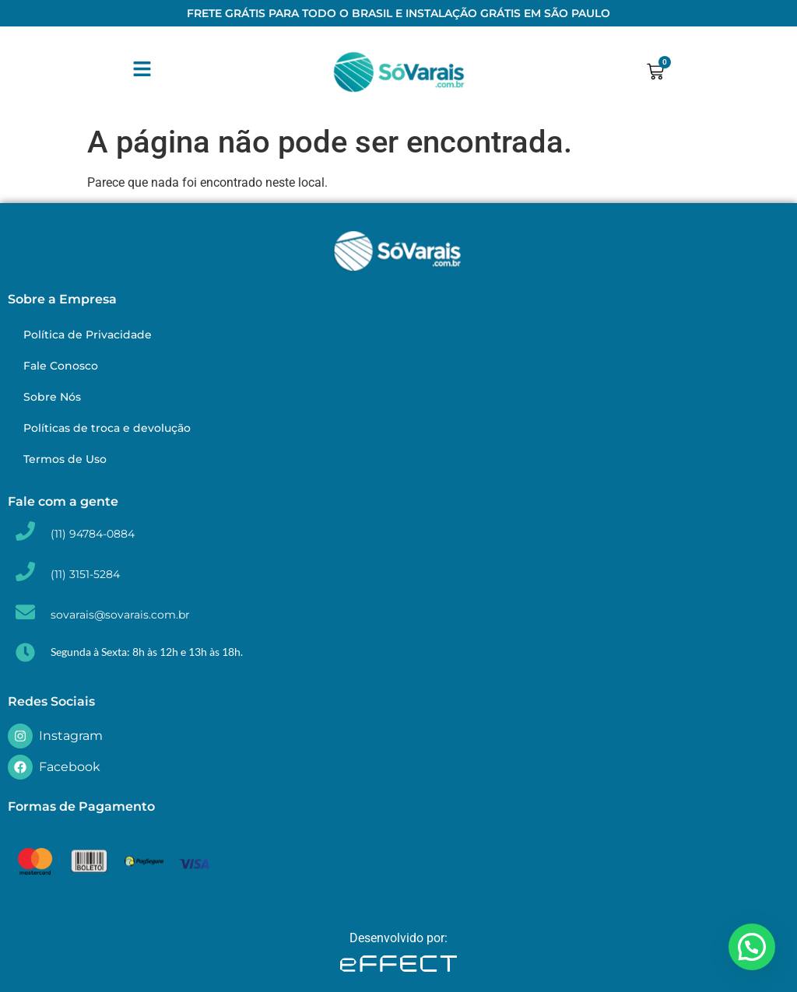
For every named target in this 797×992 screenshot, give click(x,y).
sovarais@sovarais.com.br (120, 615)
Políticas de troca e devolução (107, 428)
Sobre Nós (52, 397)
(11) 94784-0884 (93, 534)
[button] (752, 947)
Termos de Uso (65, 459)
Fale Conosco (60, 366)
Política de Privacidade (87, 335)
